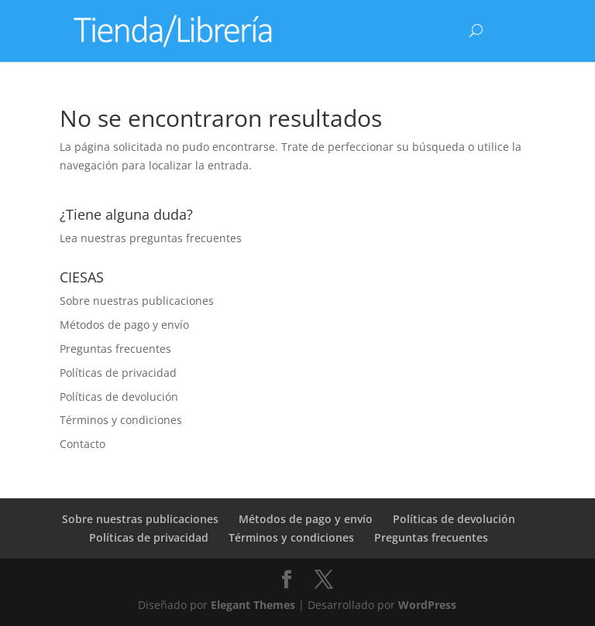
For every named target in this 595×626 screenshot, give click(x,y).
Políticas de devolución (119, 396)
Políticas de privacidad (118, 372)
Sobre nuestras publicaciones (137, 300)
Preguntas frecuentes (115, 348)
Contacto (82, 443)
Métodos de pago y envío (124, 324)
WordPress (427, 604)
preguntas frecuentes (185, 238)
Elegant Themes (253, 604)
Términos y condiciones (121, 419)
